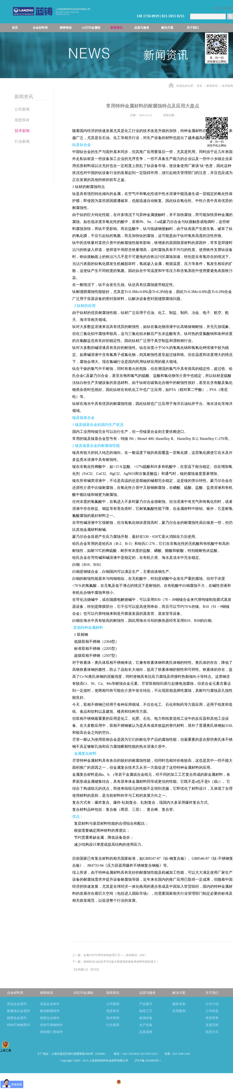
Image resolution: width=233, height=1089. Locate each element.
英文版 (227, 8)
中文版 (216, 8)
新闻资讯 (212, 85)
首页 (15, 27)
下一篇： (115, 961)
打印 (94, 969)
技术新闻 (227, 85)
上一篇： (109, 955)
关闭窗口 (80, 969)
